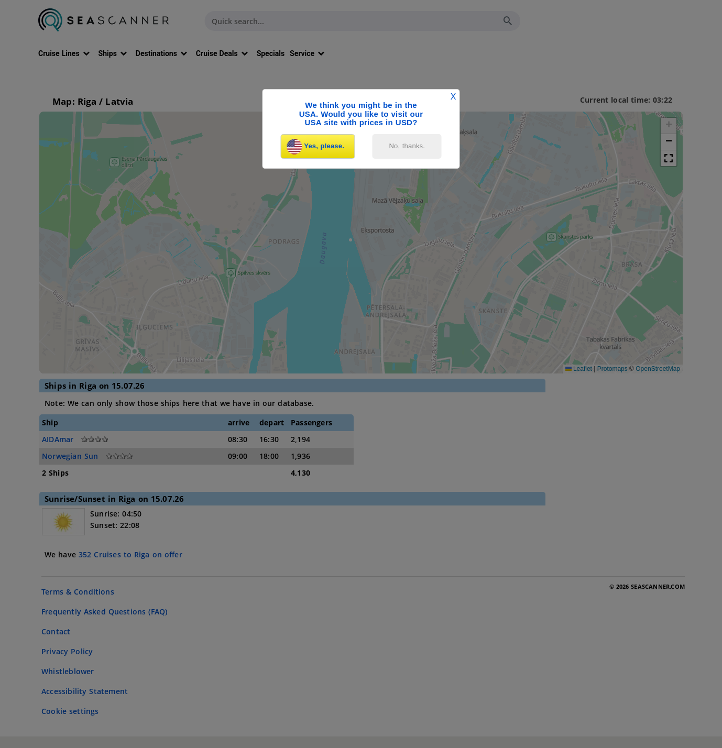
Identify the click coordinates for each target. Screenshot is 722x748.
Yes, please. (315, 147)
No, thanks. (407, 146)
